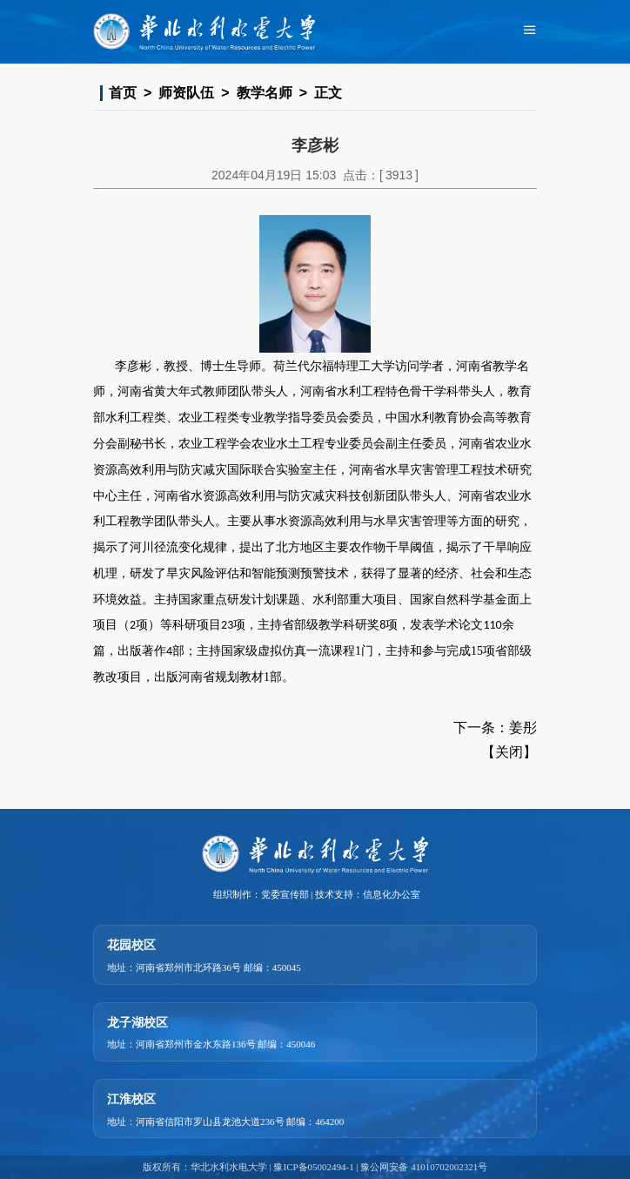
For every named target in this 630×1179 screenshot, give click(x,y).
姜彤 (523, 727)
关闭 (509, 751)
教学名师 (264, 92)
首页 (123, 92)
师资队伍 (186, 92)
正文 (328, 92)
